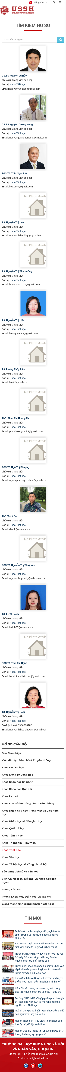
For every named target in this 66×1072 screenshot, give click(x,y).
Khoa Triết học (18, 84)
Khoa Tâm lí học (12, 835)
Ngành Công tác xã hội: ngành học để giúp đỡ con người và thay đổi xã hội (39, 1012)
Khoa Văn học (11, 857)
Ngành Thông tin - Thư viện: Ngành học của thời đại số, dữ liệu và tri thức (38, 1022)
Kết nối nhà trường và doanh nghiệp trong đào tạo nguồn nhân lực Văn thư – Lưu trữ (38, 990)
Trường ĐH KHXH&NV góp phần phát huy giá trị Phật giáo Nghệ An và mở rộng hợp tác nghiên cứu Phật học (39, 1002)
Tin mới (33, 918)
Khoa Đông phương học (17, 774)
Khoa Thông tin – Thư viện (19, 842)
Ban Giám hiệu (11, 753)
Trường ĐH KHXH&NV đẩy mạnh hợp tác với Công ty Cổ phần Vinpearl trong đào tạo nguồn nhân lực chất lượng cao (39, 957)
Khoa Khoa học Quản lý (17, 789)
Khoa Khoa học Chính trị (17, 781)
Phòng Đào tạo (11, 889)
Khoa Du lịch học (13, 767)
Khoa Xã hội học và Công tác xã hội (24, 864)
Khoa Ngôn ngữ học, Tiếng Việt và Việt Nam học (30, 812)
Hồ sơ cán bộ (14, 744)
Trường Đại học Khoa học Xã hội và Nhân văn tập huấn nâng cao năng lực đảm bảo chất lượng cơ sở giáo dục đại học (39, 969)
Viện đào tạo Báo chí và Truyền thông (26, 760)
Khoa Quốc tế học (13, 828)
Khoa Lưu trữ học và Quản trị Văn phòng (28, 803)
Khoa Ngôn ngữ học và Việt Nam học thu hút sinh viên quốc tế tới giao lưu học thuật (39, 945)
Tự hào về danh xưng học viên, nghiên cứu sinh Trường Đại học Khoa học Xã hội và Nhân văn (38, 935)
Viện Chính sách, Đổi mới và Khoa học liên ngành (29, 880)
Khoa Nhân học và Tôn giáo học (22, 821)
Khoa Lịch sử (10, 796)
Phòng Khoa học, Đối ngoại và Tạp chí (26, 896)
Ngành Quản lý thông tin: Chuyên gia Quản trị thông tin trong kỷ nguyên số (39, 1032)
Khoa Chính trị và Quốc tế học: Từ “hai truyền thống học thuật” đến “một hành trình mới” (39, 980)
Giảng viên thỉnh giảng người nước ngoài (28, 903)
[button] (36, 2)
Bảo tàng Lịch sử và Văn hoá (20, 871)
